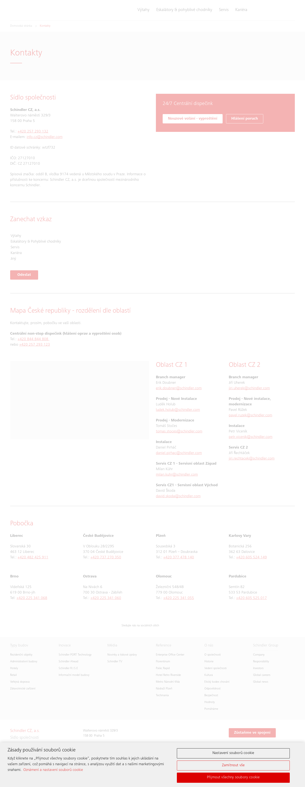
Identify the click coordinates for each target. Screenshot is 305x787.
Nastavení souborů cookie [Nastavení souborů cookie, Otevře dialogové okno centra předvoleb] (233, 754)
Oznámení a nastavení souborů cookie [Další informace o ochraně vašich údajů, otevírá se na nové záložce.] (53, 771)
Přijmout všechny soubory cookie (233, 778)
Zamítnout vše (233, 766)
